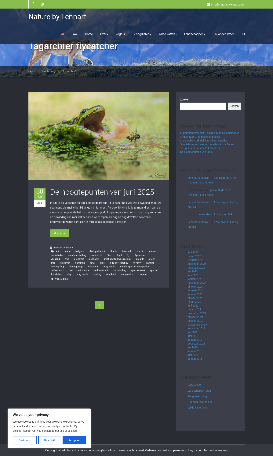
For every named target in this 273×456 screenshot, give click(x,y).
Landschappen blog (199, 390)
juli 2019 (193, 332)
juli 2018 (193, 347)
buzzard (126, 251)
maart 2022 (194, 309)
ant (57, 251)
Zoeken (184, 99)
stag (69, 274)
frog (67, 259)
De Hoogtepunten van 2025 (196, 151)
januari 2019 (195, 339)
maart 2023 (194, 301)
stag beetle (82, 274)
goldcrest (79, 259)
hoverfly (137, 263)
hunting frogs (76, 266)
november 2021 (197, 313)
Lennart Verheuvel (61, 247)
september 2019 (197, 324)
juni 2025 (193, 275)
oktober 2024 (195, 286)
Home (89, 34)
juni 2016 (193, 354)
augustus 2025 (196, 267)
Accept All (74, 440)
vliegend (55, 259)
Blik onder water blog (200, 401)
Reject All (49, 440)
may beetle (109, 266)
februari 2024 (195, 290)
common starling (77, 255)
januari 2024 (195, 294)
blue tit (113, 251)
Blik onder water (224, 34)
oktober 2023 (195, 298)
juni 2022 (193, 305)
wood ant (111, 274)
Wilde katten (167, 34)
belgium (79, 251)
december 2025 (197, 263)
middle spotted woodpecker (135, 266)
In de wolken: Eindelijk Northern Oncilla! (203, 140)
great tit (140, 259)
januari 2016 (195, 358)
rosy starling (119, 270)
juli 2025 (193, 271)
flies (109, 255)
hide (102, 263)
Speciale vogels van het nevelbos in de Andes (207, 144)
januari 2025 (195, 279)
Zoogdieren (142, 34)
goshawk (94, 259)
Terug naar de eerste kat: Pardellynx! (202, 148)
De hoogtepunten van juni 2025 (102, 192)
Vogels (121, 34)
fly (128, 255)
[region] (49, 428)
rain (71, 270)
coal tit (139, 251)
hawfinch (80, 263)
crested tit (96, 255)
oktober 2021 (195, 316)
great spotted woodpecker (117, 259)
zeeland (143, 274)
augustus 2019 (196, 328)
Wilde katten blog (198, 407)
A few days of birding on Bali (215, 214)
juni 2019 (193, 335)
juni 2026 (193, 252)
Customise (25, 440)
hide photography (119, 263)
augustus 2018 (196, 343)
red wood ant (101, 270)
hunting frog (57, 266)
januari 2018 (195, 351)
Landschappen (194, 34)
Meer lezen (60, 233)
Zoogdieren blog (197, 396)
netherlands (57, 270)
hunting (150, 263)
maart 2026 (194, 256)
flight (119, 255)
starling (97, 274)
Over (104, 34)
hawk (92, 263)
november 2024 (197, 282)
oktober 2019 (195, 320)
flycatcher (139, 255)
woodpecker (127, 274)
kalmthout (93, 266)
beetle (67, 251)
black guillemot (97, 251)
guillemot (65, 263)
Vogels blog (61, 279)
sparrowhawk (138, 270)
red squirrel (83, 270)
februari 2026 (195, 260)
